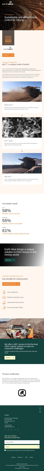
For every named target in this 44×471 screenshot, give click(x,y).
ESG (26, 457)
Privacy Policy (30, 465)
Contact (31, 457)
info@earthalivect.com (9, 426)
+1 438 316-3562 (8, 425)
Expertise (20, 457)
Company (13, 457)
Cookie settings (26, 468)
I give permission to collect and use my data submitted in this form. (20, 450)
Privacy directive (18, 468)
